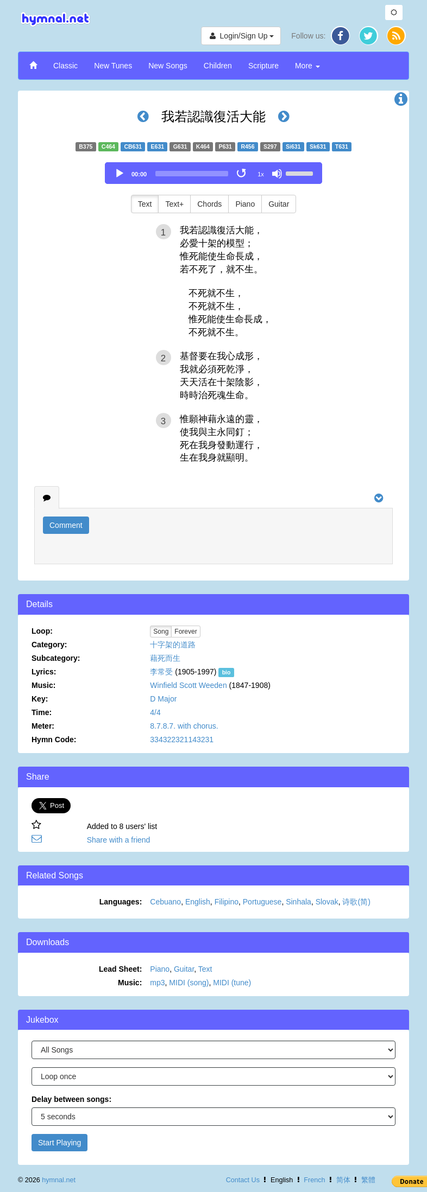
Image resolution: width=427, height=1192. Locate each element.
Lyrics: (44, 671)
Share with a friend (118, 840)
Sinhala (298, 901)
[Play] (119, 173)
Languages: (120, 901)
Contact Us (243, 1180)
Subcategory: (56, 658)
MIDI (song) (189, 982)
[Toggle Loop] (242, 173)
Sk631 (318, 146)
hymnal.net (59, 1180)
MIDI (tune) (232, 982)
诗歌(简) (356, 901)
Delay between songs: (71, 1099)
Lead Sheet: (120, 969)
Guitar (278, 204)
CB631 (133, 146)
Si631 (293, 146)
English (197, 901)
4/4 (155, 712)
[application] (213, 173)
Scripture (263, 65)
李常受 (161, 671)
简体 (343, 1180)
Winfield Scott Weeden (188, 685)
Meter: (43, 726)
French (314, 1180)
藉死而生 (165, 658)
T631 (341, 146)
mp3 (157, 982)
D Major (163, 698)
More (307, 65)
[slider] (191, 173)
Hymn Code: (54, 739)
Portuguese (262, 901)
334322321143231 (182, 739)
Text (145, 204)
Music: (43, 685)
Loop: (42, 631)
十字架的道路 (173, 644)
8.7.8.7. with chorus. (184, 726)
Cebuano (165, 901)
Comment (66, 525)
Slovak (327, 901)
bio (226, 672)
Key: (40, 698)
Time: (42, 712)
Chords (209, 204)
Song (160, 631)
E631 (158, 146)
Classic (65, 65)
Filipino (226, 901)
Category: (49, 644)
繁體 (368, 1180)
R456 (247, 146)
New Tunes (113, 65)
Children (218, 65)
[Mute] (277, 173)
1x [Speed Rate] (261, 174)
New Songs (167, 65)
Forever (185, 631)
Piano (245, 204)
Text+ (174, 204)
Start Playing (59, 1142)
